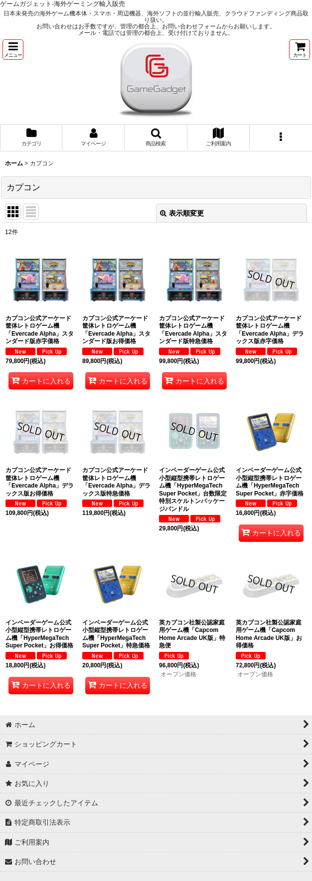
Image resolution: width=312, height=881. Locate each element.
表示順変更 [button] (182, 213)
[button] (12, 49)
